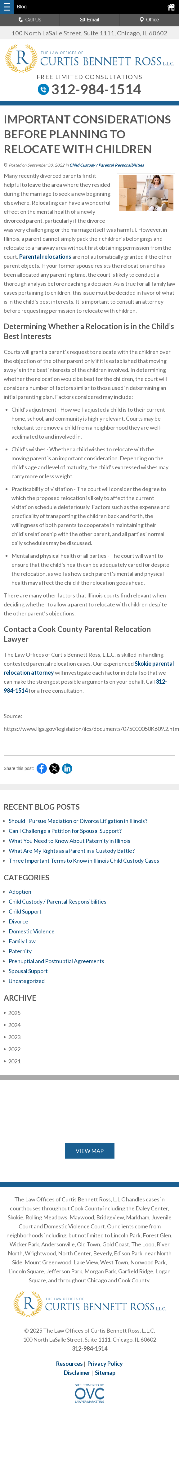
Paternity (20, 951)
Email (89, 19)
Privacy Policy (105, 1363)
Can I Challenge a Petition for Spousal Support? (65, 830)
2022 (12, 1049)
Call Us (29, 19)
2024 (12, 1025)
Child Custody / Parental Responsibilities (106, 165)
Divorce (18, 921)
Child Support (25, 911)
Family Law (22, 941)
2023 (12, 1037)
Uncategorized (27, 980)
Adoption (20, 891)
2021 (12, 1061)
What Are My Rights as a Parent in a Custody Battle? (72, 850)
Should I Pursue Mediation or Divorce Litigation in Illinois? (78, 820)
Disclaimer (77, 1372)
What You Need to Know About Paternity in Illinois (69, 840)
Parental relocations (45, 256)
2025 (12, 1012)
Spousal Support (28, 971)
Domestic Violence (32, 931)
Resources (69, 1363)
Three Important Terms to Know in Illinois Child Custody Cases (84, 860)
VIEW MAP (90, 1150)
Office (149, 19)
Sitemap (105, 1372)
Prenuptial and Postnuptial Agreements (56, 961)
